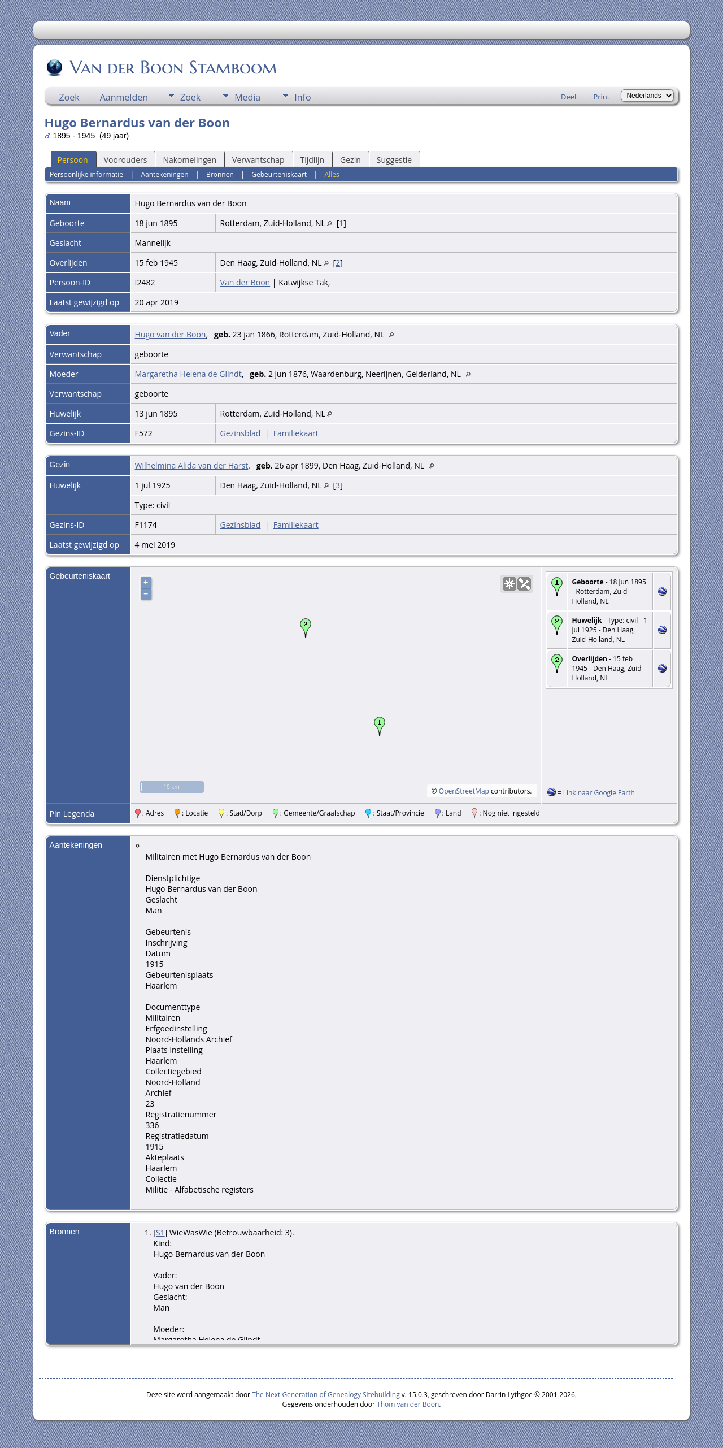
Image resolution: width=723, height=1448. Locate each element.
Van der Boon (245, 282)
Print (601, 97)
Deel (568, 97)
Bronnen (220, 174)
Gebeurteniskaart (279, 174)
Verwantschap (258, 159)
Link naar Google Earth (599, 792)
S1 (160, 1232)
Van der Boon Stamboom (172, 67)
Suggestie (394, 159)
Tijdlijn (312, 159)
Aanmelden (124, 97)
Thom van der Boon (408, 1404)
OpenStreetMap (464, 791)
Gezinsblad (240, 433)
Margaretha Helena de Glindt (188, 373)
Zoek (69, 97)
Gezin (350, 159)
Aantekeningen (164, 174)
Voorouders (125, 159)
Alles (332, 174)
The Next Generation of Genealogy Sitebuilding (326, 1394)
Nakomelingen (189, 159)
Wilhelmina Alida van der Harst (192, 465)
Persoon (73, 159)
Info (302, 97)
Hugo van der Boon (170, 334)
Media (247, 97)
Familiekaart (296, 433)
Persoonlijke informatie (86, 174)
